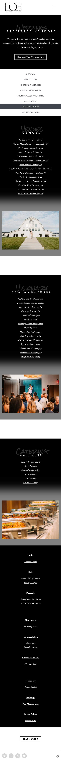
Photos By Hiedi (30, 327)
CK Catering (30, 478)
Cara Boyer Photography (30, 336)
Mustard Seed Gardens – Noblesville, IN (30, 160)
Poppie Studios (30, 687)
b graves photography (30, 344)
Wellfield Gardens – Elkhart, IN (30, 156)
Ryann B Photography (30, 315)
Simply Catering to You (30, 470)
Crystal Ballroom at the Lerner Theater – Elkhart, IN (30, 168)
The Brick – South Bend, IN (30, 177)
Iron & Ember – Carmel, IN (30, 152)
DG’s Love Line (30, 101)
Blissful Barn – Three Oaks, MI (30, 193)
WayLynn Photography (30, 356)
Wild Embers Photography (30, 352)
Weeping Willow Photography (30, 323)
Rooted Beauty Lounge (30, 578)
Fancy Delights (30, 466)
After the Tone (30, 664)
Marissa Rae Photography (30, 331)
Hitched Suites (30, 720)
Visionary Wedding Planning (30, 96)
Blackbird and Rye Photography (30, 298)
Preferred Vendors (30, 106)
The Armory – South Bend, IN (30, 148)
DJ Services (30, 74)
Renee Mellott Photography (30, 307)
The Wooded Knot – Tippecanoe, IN (30, 181)
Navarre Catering (30, 482)
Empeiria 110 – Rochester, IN (30, 185)
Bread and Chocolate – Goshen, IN (30, 172)
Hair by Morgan (30, 582)
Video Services (30, 79)
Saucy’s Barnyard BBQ (30, 462)
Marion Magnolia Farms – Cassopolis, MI (30, 143)
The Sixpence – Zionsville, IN (30, 139)
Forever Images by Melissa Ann (30, 303)
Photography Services (30, 85)
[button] (30, 57)
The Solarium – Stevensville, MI (30, 189)
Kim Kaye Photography (30, 311)
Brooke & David (30, 319)
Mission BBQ (30, 474)
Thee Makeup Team (30, 703)
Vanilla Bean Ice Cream (30, 603)
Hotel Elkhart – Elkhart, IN (31, 164)
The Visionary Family (30, 112)
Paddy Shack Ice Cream (30, 599)
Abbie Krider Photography (30, 348)
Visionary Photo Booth (30, 90)
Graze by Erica (30, 626)
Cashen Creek (30, 561)
